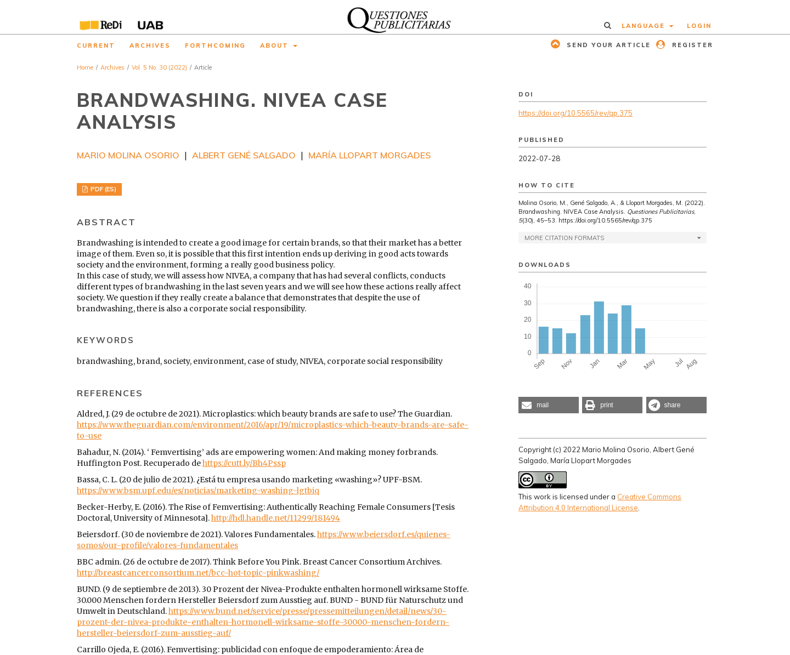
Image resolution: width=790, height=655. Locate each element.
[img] (395, 17)
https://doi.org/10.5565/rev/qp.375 (575, 113)
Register (691, 45)
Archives (150, 45)
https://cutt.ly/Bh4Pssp (244, 463)
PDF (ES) (102, 189)
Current (96, 45)
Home (85, 67)
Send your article (607, 45)
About (275, 45)
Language (645, 26)
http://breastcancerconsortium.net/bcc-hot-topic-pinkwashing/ (198, 573)
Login (699, 26)
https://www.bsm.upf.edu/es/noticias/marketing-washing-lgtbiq (198, 490)
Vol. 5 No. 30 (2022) (159, 67)
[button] (548, 405)
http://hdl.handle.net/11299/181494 (275, 518)
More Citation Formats (564, 238)
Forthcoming (215, 45)
